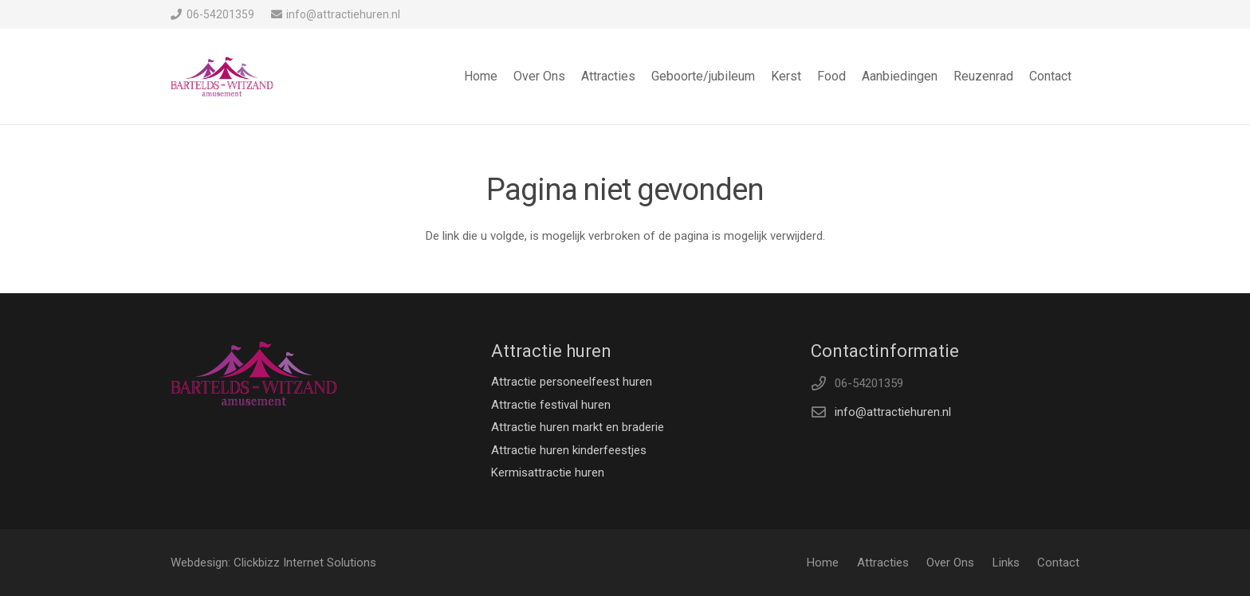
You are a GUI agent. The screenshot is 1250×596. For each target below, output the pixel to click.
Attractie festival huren (551, 405)
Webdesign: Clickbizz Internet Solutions (273, 562)
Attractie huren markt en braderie (577, 427)
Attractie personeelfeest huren (571, 381)
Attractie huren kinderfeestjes (569, 450)
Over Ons (950, 562)
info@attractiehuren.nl (893, 412)
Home (823, 562)
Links (1006, 562)
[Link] (222, 76)
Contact (1058, 562)
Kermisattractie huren (547, 472)
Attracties (883, 562)
